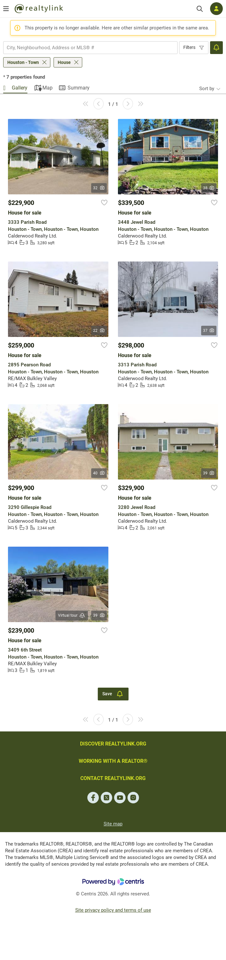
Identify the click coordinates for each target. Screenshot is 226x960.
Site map (113, 824)
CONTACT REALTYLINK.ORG (113, 778)
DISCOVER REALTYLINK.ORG (113, 744)
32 (99, 188)
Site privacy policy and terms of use (113, 910)
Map (47, 88)
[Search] (199, 8)
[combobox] (90, 47)
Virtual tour (71, 616)
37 (209, 330)
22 (99, 330)
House (64, 62)
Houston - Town (23, 62)
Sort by (206, 88)
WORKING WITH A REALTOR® (113, 761)
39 (209, 473)
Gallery (19, 88)
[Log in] (216, 8)
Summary (79, 88)
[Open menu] (6, 8)
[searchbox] (86, 47)
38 (209, 188)
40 (99, 473)
